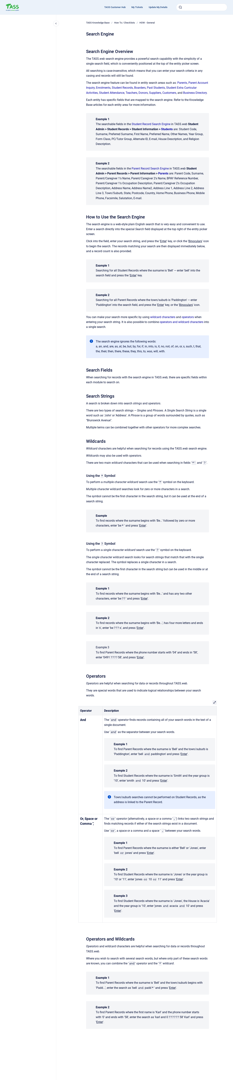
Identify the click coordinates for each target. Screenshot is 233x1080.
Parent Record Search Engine (150, 168)
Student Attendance (111, 92)
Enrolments (103, 87)
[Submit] (180, 7)
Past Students (156, 87)
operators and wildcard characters (181, 322)
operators (188, 317)
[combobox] (201, 7)
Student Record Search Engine (151, 124)
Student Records (122, 87)
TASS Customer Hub (115, 7)
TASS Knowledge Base (98, 22)
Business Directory (195, 92)
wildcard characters (162, 317)
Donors (143, 92)
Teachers (131, 92)
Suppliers (155, 92)
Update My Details (158, 7)
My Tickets (137, 7)
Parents (182, 82)
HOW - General (147, 22)
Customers (169, 92)
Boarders (140, 87)
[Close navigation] (56, 23)
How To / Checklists (124, 22)
